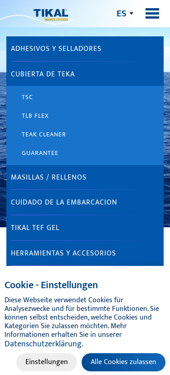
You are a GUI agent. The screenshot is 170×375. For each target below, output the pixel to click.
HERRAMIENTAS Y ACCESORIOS (63, 253)
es (121, 13)
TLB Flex (35, 115)
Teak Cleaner (44, 134)
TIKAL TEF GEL (35, 228)
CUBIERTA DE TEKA (43, 74)
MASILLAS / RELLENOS (49, 177)
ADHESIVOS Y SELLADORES (56, 49)
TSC (27, 97)
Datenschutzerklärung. (44, 344)
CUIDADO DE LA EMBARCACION (64, 202)
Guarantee (40, 153)
